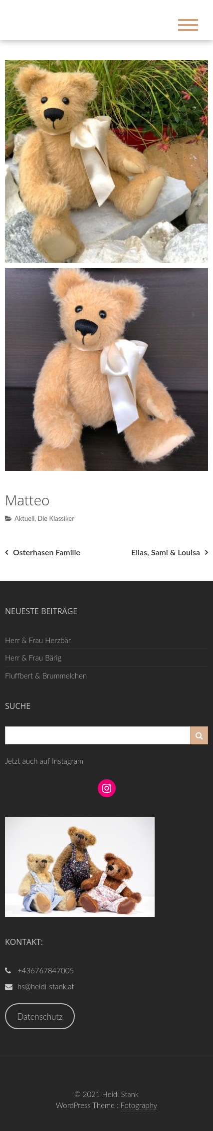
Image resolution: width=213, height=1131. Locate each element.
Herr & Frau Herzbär (38, 640)
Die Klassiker (55, 518)
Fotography (139, 1105)
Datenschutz (39, 1016)
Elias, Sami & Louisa (165, 552)
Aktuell (24, 518)
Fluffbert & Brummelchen (46, 675)
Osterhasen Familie (46, 552)
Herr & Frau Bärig (33, 657)
